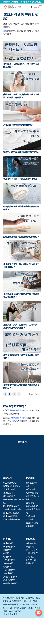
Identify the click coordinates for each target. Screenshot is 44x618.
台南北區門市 (9, 573)
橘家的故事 (31, 543)
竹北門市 (7, 557)
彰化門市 (7, 567)
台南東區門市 (9, 570)
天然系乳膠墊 (9, 489)
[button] (22, 51)
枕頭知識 (30, 503)
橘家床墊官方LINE (19, 410)
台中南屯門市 (9, 563)
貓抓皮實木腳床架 (11, 513)
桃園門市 (7, 550)
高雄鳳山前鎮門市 (11, 583)
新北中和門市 (9, 543)
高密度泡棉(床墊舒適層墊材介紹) (18, 125)
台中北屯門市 (9, 560)
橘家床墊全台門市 (19, 418)
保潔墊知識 (31, 516)
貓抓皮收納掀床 (10, 516)
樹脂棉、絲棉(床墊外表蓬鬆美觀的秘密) (21, 152)
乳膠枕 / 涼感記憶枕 (12, 509)
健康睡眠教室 (32, 506)
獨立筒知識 (31, 489)
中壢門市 (7, 553)
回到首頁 (30, 563)
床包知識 (30, 519)
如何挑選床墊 (32, 483)
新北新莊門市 (9, 547)
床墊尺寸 (30, 486)
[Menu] (35, 8)
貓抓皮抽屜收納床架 (12, 519)
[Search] (31, 7)
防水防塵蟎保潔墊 (11, 506)
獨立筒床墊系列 (10, 483)
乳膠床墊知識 (32, 493)
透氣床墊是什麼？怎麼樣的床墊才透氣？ (21, 179)
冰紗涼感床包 (9, 496)
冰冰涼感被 (8, 493)
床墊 (5, 31)
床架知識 (30, 526)
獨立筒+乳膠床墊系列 (12, 486)
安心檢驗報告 (32, 550)
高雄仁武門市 (9, 580)
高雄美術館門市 (10, 577)
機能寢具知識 (32, 523)
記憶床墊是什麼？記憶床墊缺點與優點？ (21, 237)
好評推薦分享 (32, 553)
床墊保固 (30, 547)
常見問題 (30, 557)
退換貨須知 (31, 560)
